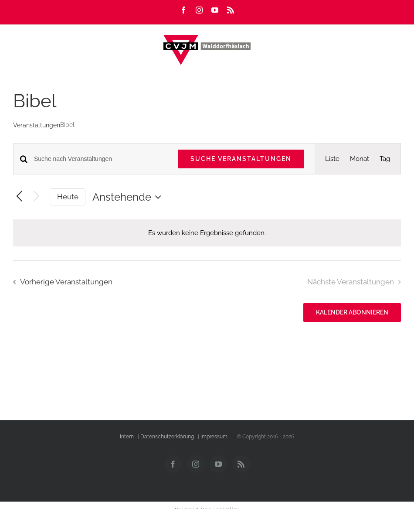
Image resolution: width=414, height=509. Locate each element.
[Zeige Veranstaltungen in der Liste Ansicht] (332, 158)
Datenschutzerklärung (167, 437)
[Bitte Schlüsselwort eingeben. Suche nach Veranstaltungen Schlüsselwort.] (100, 159)
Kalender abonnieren (352, 312)
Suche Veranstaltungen (241, 158)
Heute (67, 196)
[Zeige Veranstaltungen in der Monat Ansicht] (359, 158)
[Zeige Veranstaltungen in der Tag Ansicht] (385, 158)
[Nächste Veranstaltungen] (36, 197)
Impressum (213, 437)
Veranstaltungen (36, 125)
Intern (127, 437)
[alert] (207, 232)
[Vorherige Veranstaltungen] (19, 197)
